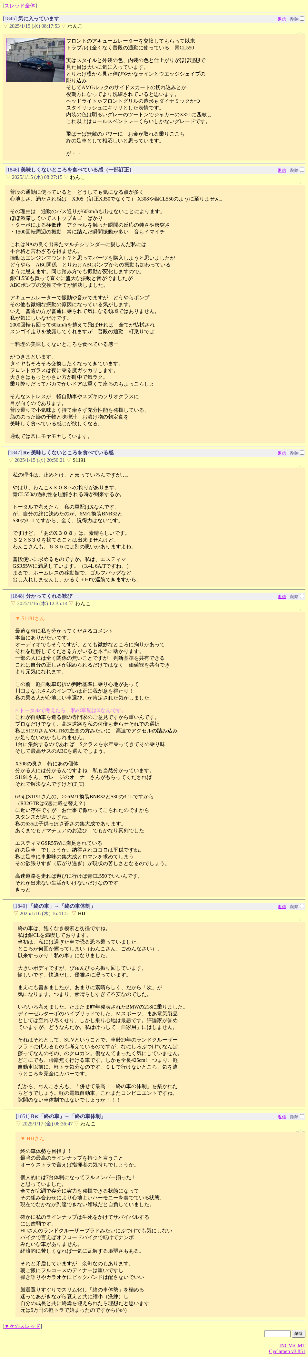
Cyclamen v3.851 (287, 1351)
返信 (282, 19)
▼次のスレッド (22, 1326)
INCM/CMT (292, 1345)
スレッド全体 (19, 5)
